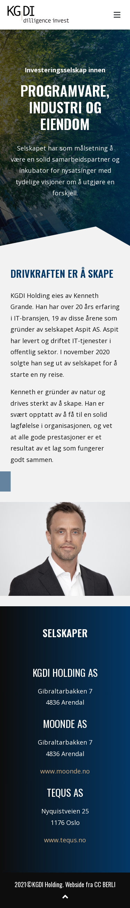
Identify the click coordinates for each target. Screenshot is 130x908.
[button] (117, 14)
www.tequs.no (65, 840)
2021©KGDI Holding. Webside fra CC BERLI (65, 884)
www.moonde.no (65, 771)
